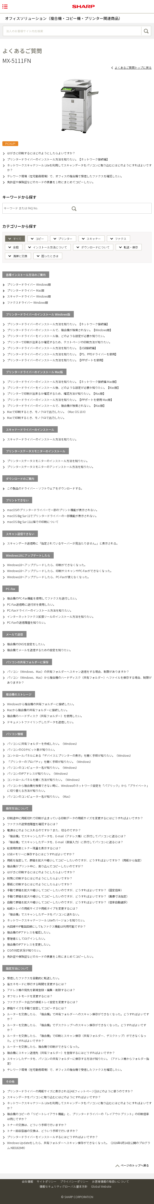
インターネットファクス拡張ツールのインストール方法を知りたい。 (51, 616)
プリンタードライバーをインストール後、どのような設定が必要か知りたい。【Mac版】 (63, 387)
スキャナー (94, 239)
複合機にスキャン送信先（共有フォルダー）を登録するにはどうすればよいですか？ (61, 1053)
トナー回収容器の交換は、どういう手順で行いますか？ (42, 1131)
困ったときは (49, 256)
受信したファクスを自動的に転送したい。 (34, 978)
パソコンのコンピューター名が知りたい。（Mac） (39, 796)
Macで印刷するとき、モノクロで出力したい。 (36, 418)
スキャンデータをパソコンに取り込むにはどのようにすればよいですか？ (54, 1097)
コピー (39, 239)
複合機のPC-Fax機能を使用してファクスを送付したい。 (43, 598)
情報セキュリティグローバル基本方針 (64, 1186)
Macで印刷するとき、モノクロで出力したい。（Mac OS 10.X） (47, 412)
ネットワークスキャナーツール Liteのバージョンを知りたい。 (46, 920)
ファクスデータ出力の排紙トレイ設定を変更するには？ (42, 1002)
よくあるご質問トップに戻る (133, 67)
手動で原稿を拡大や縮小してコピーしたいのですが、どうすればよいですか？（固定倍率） (65, 890)
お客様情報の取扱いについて (110, 1181)
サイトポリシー (47, 1181)
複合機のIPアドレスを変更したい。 (29, 944)
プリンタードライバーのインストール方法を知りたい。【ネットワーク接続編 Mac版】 (62, 382)
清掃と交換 (20, 256)
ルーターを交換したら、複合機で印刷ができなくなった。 (44, 1046)
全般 (16, 247)
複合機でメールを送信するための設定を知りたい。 (39, 650)
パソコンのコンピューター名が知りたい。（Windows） (43, 767)
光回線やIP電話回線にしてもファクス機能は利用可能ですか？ (46, 926)
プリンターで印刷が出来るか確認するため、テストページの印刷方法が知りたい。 (59, 342)
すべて (17, 239)
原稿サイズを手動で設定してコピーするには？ (37, 1008)
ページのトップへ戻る (135, 1165)
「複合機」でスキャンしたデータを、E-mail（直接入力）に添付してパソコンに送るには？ (65, 842)
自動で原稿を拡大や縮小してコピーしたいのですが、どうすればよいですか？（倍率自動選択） (68, 902)
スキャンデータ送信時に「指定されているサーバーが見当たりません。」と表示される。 (63, 543)
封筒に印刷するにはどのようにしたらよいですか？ (39, 878)
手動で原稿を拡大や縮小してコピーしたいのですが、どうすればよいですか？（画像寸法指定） (68, 896)
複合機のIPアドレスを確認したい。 (29, 932)
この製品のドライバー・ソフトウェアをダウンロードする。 (45, 488)
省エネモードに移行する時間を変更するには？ (37, 984)
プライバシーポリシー (74, 1181)
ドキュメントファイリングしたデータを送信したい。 (41, 722)
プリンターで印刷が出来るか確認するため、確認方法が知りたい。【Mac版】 (56, 393)
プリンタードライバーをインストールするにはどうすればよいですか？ (52, 1137)
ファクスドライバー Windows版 (27, 302)
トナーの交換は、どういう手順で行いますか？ (37, 1125)
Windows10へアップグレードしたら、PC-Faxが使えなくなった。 (48, 577)
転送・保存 (131, 247)
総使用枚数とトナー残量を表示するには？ (34, 848)
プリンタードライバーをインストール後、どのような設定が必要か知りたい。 (56, 336)
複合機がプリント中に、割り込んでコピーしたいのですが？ (45, 866)
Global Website (101, 1186)
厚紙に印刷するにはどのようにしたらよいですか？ (39, 884)
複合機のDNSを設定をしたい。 (27, 644)
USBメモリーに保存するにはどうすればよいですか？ (41, 854)
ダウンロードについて (95, 247)
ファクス (120, 239)
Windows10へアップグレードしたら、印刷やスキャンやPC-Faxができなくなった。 (60, 571)
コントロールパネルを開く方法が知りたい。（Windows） (44, 780)
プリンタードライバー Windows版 (29, 284)
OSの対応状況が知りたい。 (24, 950)
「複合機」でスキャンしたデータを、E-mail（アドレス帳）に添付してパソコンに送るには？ (66, 836)
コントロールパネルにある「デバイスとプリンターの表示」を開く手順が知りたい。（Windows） (69, 755)
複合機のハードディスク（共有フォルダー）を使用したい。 (45, 716)
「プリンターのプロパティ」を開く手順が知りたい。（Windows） (49, 762)
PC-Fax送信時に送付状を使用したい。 (31, 604)
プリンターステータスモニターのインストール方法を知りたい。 (48, 461)
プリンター (65, 239)
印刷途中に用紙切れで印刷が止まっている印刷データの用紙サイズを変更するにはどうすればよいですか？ (75, 818)
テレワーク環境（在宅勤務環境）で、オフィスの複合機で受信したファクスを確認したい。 (65, 176)
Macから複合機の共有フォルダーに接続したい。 (38, 710)
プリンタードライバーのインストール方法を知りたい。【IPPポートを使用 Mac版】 (60, 400)
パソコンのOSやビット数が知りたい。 (32, 749)
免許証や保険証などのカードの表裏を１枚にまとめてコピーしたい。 (51, 182)
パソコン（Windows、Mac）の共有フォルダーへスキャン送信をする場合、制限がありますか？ (68, 671)
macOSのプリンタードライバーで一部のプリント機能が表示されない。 (53, 510)
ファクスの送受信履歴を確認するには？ (32, 824)
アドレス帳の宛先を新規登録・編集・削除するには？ (41, 990)
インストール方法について (50, 247)
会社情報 (27, 1181)
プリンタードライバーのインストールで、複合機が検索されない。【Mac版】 (56, 405)
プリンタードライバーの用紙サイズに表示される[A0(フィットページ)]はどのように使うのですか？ (70, 1091)
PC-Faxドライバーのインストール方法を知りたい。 (40, 610)
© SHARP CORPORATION (77, 1197)
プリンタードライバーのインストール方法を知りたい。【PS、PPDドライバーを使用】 (62, 354)
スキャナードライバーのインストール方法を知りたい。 (42, 439)
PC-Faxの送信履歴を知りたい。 (27, 622)
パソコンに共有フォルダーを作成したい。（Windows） (43, 744)
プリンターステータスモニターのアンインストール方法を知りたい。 (51, 467)
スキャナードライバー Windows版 (29, 296)
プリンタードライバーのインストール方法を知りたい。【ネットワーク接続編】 (58, 159)
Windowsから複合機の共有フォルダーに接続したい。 (41, 704)
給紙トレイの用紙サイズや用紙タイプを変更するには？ (42, 908)
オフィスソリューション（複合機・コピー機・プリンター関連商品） (63, 18)
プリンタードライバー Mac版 (25, 290)
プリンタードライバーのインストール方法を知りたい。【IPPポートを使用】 (56, 360)
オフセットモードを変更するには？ (30, 996)
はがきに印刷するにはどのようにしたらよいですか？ (41, 153)
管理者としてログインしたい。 (27, 938)
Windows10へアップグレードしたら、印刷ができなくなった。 (47, 565)
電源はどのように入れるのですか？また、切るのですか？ (44, 830)
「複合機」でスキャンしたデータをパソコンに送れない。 (44, 914)
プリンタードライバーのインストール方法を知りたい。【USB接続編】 (52, 348)
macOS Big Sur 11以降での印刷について (32, 522)
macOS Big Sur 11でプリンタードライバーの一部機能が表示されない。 (52, 516)
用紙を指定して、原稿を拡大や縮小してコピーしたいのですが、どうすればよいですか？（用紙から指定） (75, 860)
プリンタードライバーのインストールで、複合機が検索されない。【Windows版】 (60, 330)
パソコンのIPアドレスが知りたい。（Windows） (38, 773)
